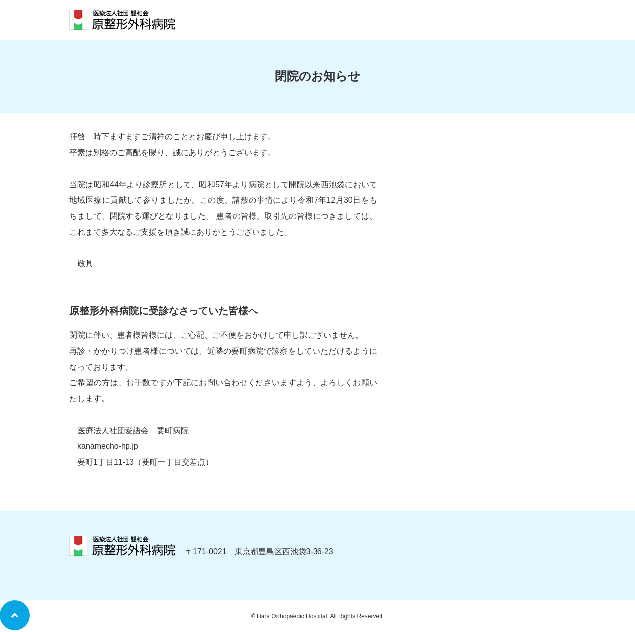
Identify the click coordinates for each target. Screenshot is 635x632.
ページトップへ (15, 615)
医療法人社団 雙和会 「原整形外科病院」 (122, 20)
